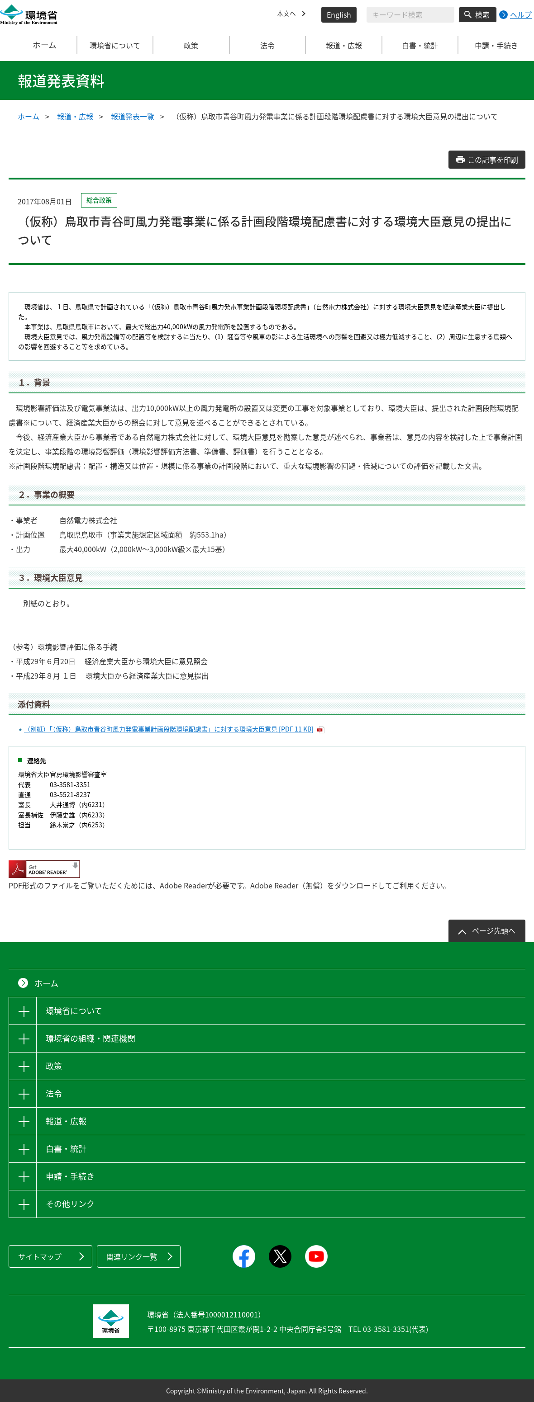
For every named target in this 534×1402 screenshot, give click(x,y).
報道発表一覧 (132, 116)
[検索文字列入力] (410, 15)
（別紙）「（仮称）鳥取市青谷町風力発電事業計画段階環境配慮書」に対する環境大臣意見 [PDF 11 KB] (169, 728)
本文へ (288, 14)
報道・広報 (75, 116)
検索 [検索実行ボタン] (482, 14)
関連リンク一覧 (131, 1256)
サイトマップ (40, 1256)
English (339, 14)
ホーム (38, 45)
